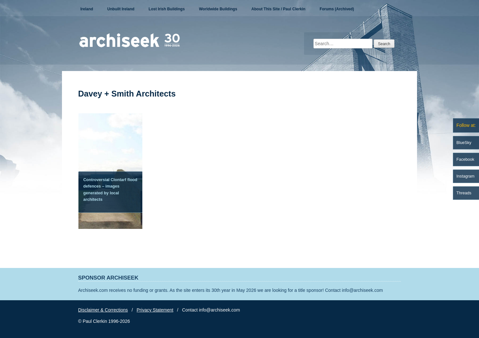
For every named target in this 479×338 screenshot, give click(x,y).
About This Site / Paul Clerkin (278, 9)
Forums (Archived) (337, 9)
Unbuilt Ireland (120, 9)
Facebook (465, 159)
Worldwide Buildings (218, 9)
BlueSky (463, 142)
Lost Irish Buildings (166, 9)
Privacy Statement (155, 309)
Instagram (465, 176)
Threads (463, 193)
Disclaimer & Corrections (103, 309)
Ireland (86, 9)
